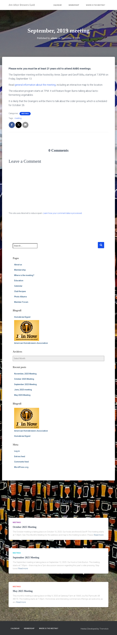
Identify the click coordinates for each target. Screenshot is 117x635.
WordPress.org (21, 467)
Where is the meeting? (95, 5)
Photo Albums (20, 297)
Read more (98, 535)
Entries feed (19, 456)
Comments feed (21, 462)
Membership (74, 5)
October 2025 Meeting (24, 379)
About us (18, 265)
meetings (25, 113)
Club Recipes (20, 291)
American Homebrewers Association (31, 332)
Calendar (57, 5)
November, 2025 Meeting (25, 374)
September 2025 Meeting (25, 384)
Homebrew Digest (22, 317)
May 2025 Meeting (22, 395)
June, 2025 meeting (23, 390)
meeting (18, 118)
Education (18, 280)
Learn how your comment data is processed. (62, 213)
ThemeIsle (103, 629)
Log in (17, 451)
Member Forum (21, 302)
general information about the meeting (35, 84)
